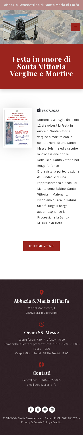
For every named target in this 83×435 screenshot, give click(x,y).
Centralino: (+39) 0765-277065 (41, 380)
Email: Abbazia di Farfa (41, 385)
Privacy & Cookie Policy (35, 422)
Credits (57, 422)
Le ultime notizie (41, 246)
